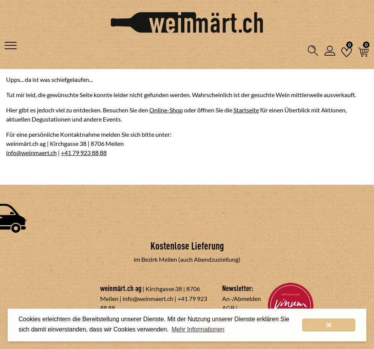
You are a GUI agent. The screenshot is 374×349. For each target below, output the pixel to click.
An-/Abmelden (241, 298)
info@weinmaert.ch (31, 152)
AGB (228, 307)
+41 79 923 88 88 (84, 152)
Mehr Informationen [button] (197, 329)
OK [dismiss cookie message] (329, 325)
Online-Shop (166, 110)
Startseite (246, 110)
